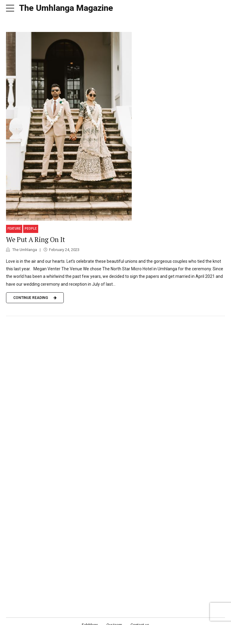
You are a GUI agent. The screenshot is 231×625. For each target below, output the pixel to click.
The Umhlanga (24, 242)
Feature (14, 221)
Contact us (140, 617)
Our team (114, 617)
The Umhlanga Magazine (66, 8)
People (31, 221)
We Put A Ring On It (35, 232)
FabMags (90, 617)
